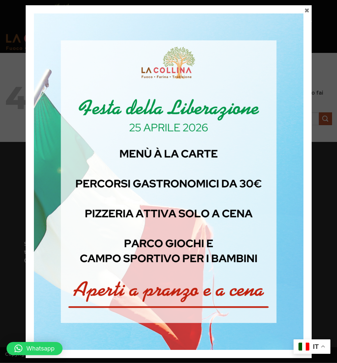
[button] (35, 348)
